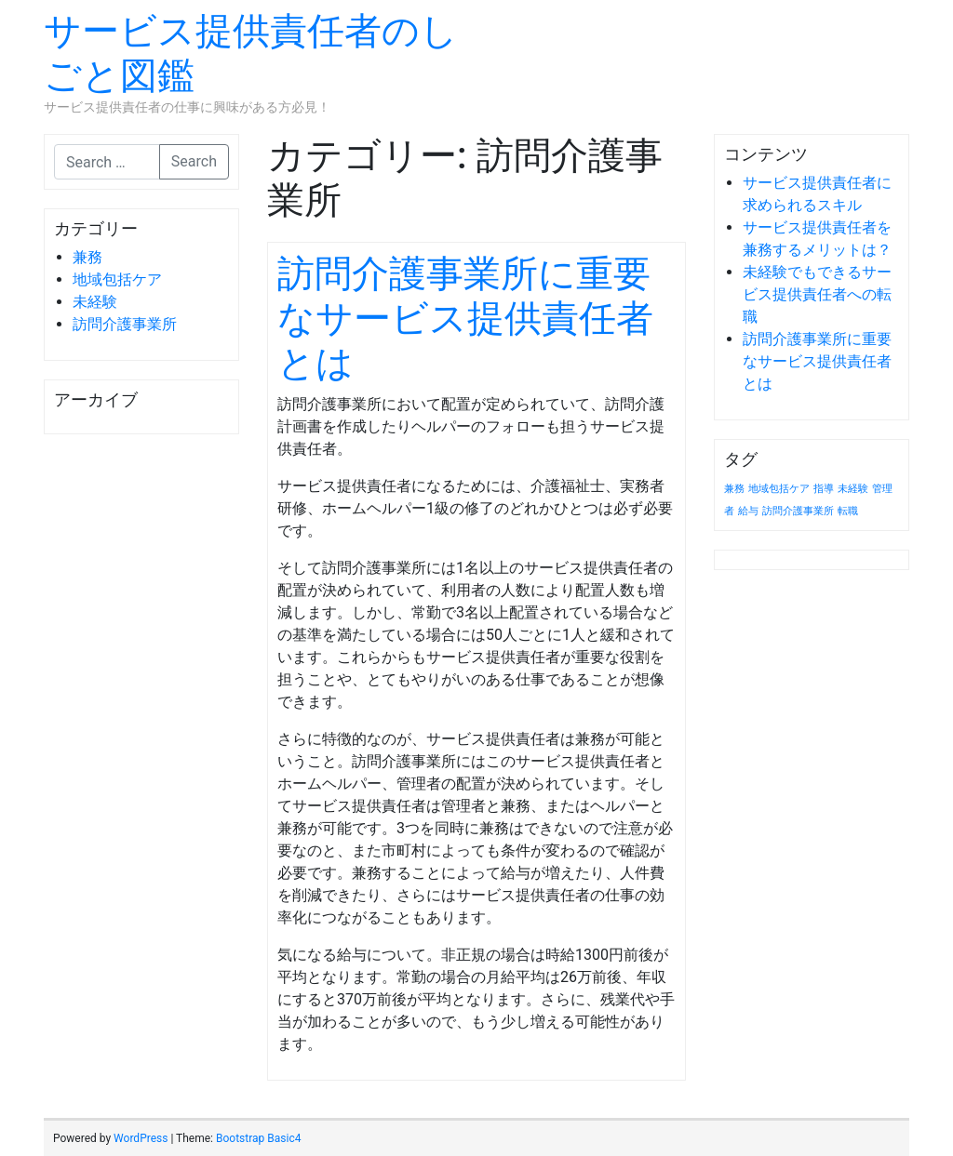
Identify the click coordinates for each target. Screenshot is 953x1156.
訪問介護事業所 (125, 324)
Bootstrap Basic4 (258, 1138)
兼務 (87, 257)
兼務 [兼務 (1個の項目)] (734, 489)
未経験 (95, 302)
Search (194, 161)
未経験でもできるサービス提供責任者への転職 (817, 294)
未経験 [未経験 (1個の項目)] (853, 489)
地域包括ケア (117, 279)
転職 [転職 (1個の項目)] (848, 511)
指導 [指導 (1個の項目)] (823, 489)
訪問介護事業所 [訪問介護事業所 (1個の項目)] (798, 511)
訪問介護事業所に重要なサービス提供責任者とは (465, 318)
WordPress (141, 1138)
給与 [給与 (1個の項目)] (748, 511)
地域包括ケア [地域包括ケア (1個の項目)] (779, 489)
